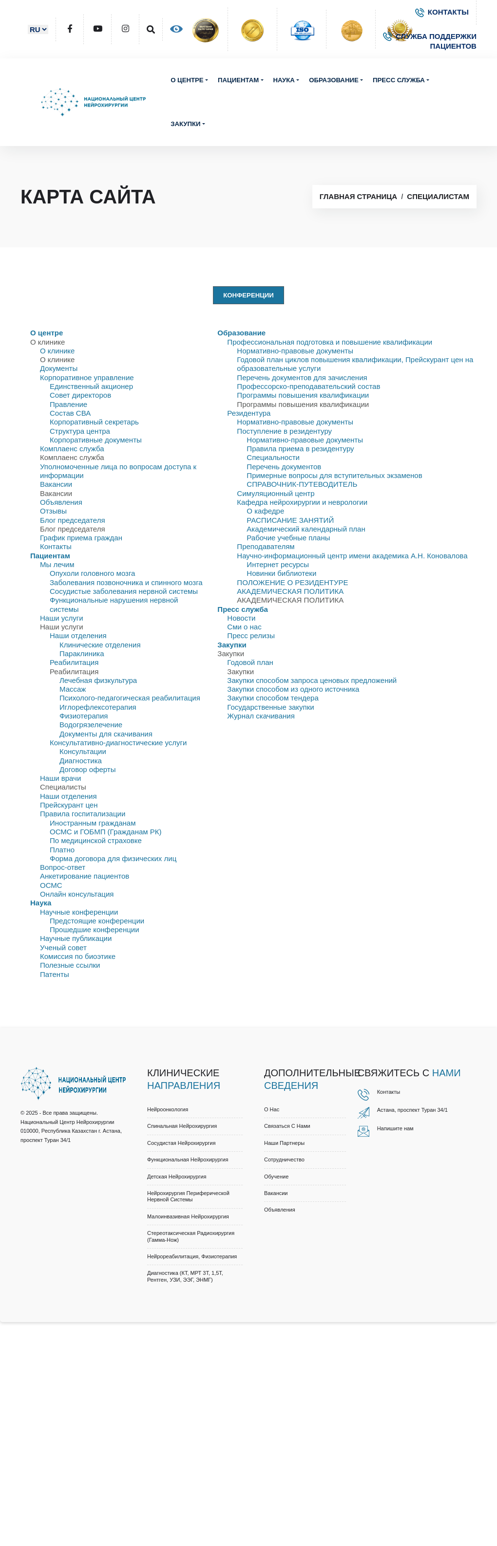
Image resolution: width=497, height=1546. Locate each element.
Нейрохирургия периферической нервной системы (188, 1196)
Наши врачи (60, 778)
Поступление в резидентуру (284, 431)
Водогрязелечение (90, 724)
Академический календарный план (306, 529)
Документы (58, 368)
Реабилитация (74, 662)
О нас (271, 1109)
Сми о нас (244, 627)
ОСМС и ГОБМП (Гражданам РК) (106, 832)
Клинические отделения (100, 645)
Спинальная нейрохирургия (182, 1126)
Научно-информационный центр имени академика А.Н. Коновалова (352, 556)
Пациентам (238, 80)
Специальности (273, 457)
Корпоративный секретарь (94, 422)
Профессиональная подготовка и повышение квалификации (329, 342)
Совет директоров (80, 395)
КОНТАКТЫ (442, 12)
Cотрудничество (284, 1159)
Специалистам (438, 196)
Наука (284, 80)
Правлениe (68, 404)
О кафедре (265, 511)
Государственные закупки (270, 707)
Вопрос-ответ (62, 867)
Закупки (185, 124)
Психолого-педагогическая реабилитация (129, 698)
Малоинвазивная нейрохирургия (188, 1216)
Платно (62, 850)
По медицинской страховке (96, 840)
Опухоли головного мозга (92, 573)
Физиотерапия (83, 716)
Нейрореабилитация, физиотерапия (192, 1256)
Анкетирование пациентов (84, 876)
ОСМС (51, 885)
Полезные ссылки (70, 965)
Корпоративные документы (96, 440)
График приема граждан (81, 538)
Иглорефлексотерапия (97, 707)
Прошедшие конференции (94, 929)
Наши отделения (78, 635)
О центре (187, 80)
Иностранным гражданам (93, 823)
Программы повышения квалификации (303, 395)
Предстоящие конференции (97, 921)
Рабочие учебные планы (288, 538)
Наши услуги (61, 618)
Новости (241, 618)
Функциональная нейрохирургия (187, 1159)
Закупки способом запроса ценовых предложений (312, 680)
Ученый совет (63, 947)
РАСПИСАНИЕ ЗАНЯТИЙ (290, 520)
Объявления (61, 502)
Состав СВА (70, 413)
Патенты (54, 974)
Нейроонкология (167, 1109)
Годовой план (250, 662)
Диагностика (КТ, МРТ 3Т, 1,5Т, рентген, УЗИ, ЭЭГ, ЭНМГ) (185, 1276)
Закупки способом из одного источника (293, 689)
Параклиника (81, 653)
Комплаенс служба (72, 448)
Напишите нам (395, 1128)
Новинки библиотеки (281, 573)
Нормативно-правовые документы (295, 351)
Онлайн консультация (77, 894)
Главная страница (358, 196)
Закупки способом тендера (272, 698)
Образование (333, 80)
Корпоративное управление (87, 377)
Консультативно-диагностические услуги (118, 742)
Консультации (82, 751)
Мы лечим (57, 564)
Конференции (248, 295)
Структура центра (80, 431)
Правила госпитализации (82, 814)
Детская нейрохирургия (176, 1176)
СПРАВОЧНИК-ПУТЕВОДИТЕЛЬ (302, 484)
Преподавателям (265, 546)
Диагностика (80, 760)
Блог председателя (72, 520)
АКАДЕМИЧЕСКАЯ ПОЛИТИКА (290, 591)
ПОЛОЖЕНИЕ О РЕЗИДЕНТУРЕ (292, 582)
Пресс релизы (251, 635)
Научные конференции (79, 912)
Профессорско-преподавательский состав (308, 386)
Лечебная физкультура (98, 680)
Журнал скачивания (260, 716)
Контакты (56, 546)
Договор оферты (87, 769)
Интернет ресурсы (278, 564)
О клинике (57, 351)
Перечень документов (284, 466)
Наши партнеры (284, 1143)
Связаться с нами (287, 1126)
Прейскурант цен (68, 805)
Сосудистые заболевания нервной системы (124, 591)
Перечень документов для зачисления (302, 377)
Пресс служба (399, 80)
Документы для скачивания (106, 734)
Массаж (72, 689)
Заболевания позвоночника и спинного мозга (126, 582)
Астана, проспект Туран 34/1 (412, 1110)
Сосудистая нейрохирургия (181, 1143)
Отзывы (53, 511)
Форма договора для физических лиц (113, 858)
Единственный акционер (91, 386)
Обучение (276, 1176)
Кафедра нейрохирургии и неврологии (302, 502)
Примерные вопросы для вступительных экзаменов (334, 475)
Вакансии (56, 484)
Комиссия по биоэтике (77, 956)
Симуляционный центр (275, 493)
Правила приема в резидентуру (300, 448)
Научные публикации (76, 938)
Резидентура (248, 413)
